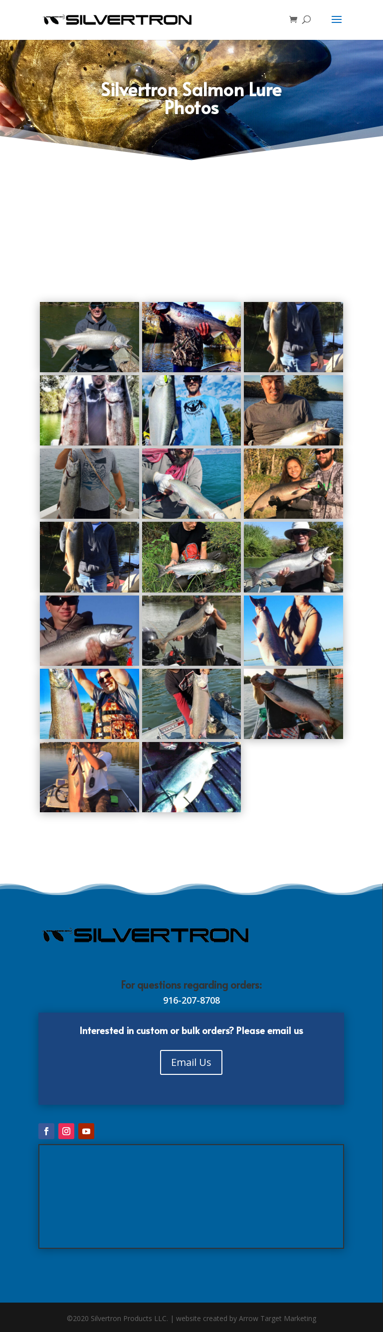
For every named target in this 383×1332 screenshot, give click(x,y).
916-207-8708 (191, 1000)
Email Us (191, 1062)
